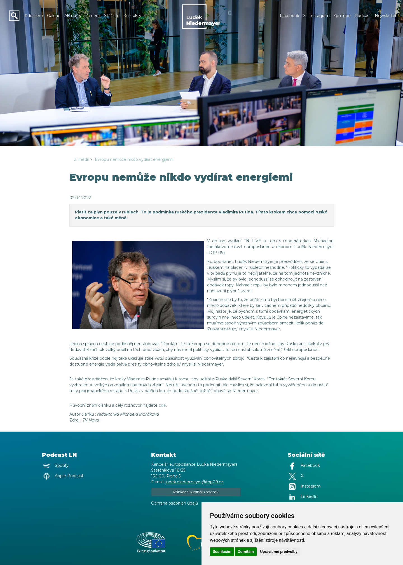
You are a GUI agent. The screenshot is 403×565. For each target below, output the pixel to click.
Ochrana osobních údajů (174, 503)
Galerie (53, 15)
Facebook (289, 15)
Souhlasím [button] (222, 551)
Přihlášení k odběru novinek (196, 492)
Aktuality (72, 15)
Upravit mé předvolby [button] (278, 551)
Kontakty (132, 15)
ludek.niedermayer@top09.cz (194, 481)
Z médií (92, 15)
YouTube (342, 15)
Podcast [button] (363, 15)
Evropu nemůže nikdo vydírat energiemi (134, 159)
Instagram (320, 15)
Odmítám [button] (246, 551)
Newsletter (386, 15)
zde (162, 405)
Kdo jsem (34, 15)
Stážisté (112, 15)
